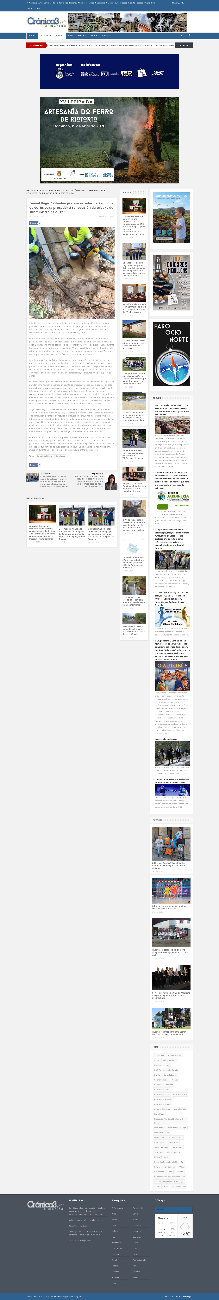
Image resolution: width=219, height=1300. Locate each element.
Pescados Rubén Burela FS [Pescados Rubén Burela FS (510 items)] (165, 1162)
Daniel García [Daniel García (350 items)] (180, 1109)
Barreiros (47, 3)
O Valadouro (100, 3)
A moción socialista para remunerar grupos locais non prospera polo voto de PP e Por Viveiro (134, 308)
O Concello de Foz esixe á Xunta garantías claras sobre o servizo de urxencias (134, 344)
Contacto (106, 35)
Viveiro (147, 3)
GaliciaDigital (75, 1296)
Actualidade (46, 35)
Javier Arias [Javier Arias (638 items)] (173, 1142)
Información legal (183, 1296)
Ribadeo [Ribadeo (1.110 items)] (179, 1172)
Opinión (115, 1254)
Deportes (82, 35)
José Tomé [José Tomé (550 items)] (158, 1152)
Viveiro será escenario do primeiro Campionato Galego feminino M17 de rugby (170, 952)
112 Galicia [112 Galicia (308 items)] (159, 1055)
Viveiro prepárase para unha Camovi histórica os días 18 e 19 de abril (169, 1033)
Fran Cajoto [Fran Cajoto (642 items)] (159, 1142)
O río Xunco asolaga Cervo (80, 1240)
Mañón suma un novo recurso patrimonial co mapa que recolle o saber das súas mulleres (133, 416)
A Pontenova (32, 3)
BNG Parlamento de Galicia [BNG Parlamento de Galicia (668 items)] (166, 1070)
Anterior (46, 473)
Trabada (139, 3)
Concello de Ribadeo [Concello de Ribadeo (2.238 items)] (163, 1099)
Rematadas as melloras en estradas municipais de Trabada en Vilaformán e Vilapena (133, 454)
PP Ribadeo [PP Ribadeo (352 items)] (159, 1172)
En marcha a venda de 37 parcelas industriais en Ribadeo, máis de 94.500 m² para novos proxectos (133, 562)
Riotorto (131, 3)
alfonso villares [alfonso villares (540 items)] (169, 1060)
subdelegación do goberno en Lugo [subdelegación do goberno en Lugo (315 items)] (169, 1177)
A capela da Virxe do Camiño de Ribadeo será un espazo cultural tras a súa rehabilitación (134, 487)
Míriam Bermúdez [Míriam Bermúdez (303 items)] (161, 1157)
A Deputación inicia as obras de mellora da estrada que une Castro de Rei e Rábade (133, 630)
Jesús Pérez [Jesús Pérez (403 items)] (177, 1147)
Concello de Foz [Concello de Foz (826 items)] (180, 1094)
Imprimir (101, 217)
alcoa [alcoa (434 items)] (156, 1060)
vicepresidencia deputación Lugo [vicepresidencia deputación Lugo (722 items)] (168, 1181)
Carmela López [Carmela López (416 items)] (170, 1075)
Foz (66, 3)
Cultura (94, 35)
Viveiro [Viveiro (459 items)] (157, 1186)
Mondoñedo (82, 3)
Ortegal (136, 1254)
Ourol (117, 3)
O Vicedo (109, 3)
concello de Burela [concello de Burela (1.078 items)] (162, 1089)
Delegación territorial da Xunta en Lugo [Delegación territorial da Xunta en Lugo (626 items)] (169, 1121)
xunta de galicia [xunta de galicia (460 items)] (179, 1186)
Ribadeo (123, 3)
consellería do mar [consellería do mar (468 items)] (162, 1109)
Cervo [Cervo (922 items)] (174, 1080)
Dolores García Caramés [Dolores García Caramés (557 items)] (164, 1137)
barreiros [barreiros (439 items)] (158, 1065)
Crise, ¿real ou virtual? (78, 1226)
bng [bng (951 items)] (168, 1065)
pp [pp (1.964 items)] (182, 1162)
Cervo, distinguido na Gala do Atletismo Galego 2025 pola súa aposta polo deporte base (171, 995)
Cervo (61, 3)
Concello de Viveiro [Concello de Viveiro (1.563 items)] (162, 1104)
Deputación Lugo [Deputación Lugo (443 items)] (161, 1132)
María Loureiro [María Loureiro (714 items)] (173, 1152)
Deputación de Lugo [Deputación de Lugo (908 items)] (177, 1128)
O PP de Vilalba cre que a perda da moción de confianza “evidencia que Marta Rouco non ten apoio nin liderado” (134, 378)
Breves (71, 35)
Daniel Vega (60, 456)
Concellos (137, 1225)
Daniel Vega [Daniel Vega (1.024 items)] (159, 1114)
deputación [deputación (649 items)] (159, 1128)
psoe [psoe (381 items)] (170, 1172)
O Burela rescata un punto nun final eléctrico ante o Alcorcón (169, 907)
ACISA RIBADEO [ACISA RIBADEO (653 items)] (175, 1055)
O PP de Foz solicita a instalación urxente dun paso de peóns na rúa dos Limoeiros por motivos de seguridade (133, 525)
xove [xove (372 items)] (166, 1186)
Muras (91, 3)
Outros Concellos (33, 9)
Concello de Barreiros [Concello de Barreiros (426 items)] (163, 1085)
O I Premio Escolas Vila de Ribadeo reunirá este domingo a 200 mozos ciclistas (168, 865)
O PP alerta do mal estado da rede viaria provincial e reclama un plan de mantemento (133, 601)
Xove (153, 3)
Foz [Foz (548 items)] (180, 1137)
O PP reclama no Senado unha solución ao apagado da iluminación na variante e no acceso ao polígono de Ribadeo (72, 533)
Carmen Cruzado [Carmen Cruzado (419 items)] (161, 1080)
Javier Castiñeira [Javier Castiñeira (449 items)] (161, 1147)
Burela (55, 3)
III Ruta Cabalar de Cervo (166, 739)
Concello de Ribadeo (44, 456)
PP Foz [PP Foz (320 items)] (181, 1167)
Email (111, 217)
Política (59, 35)
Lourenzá (73, 3)
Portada (32, 35)
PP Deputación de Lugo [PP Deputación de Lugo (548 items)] (164, 1167)
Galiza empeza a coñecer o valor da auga (86, 1220)
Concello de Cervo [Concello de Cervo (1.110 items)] (162, 1094)
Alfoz (40, 3)
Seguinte (97, 473)
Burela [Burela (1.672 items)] (157, 1075)
